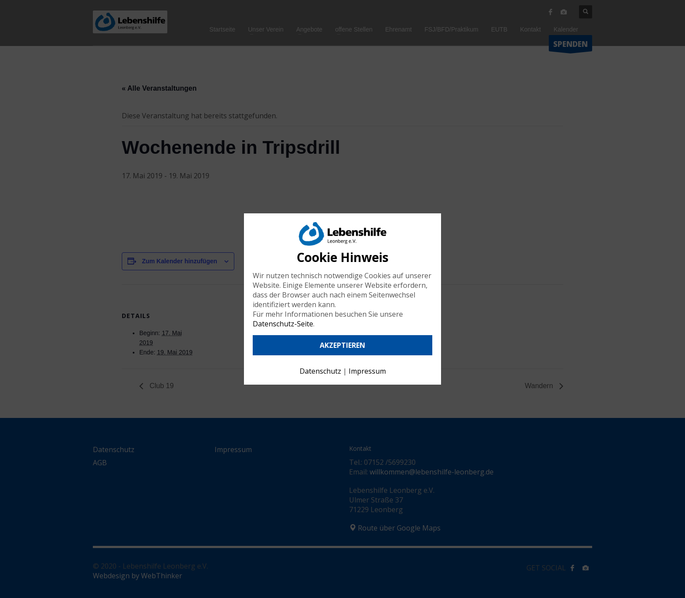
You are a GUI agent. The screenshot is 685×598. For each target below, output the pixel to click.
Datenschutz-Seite (283, 324)
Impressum (367, 371)
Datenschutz (320, 371)
